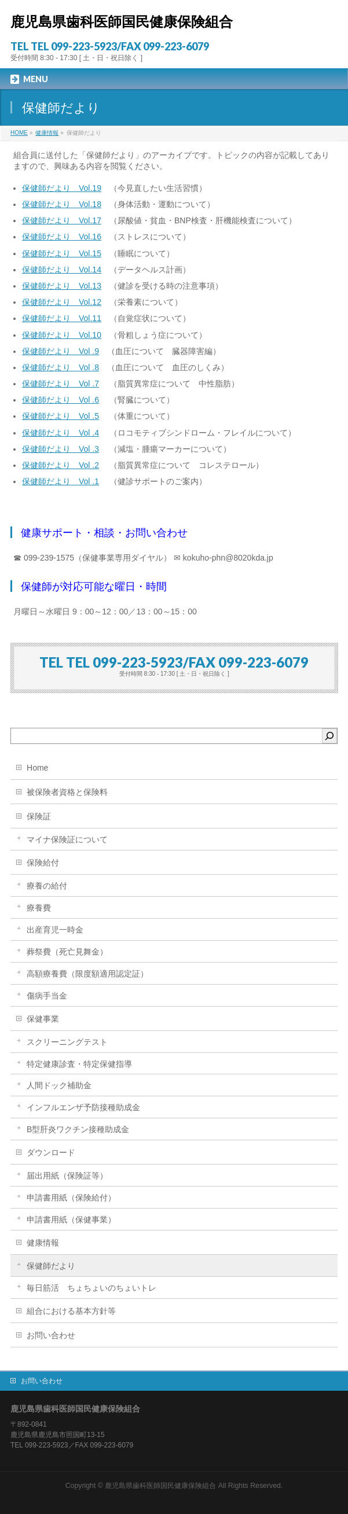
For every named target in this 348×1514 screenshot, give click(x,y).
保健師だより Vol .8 (60, 367)
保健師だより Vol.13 (61, 285)
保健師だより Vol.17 (61, 220)
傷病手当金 (47, 995)
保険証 (39, 816)
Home (37, 767)
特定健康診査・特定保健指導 (79, 1064)
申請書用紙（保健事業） (71, 1219)
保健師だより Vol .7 (60, 383)
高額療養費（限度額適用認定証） (87, 973)
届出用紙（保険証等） (67, 1175)
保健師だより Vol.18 (61, 204)
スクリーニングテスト (67, 1042)
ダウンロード (51, 1152)
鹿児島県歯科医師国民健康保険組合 (121, 22)
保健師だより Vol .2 (60, 465)
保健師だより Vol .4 (60, 432)
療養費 (39, 907)
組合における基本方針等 (71, 1311)
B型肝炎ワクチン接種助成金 (78, 1129)
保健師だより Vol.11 (61, 318)
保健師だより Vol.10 (61, 335)
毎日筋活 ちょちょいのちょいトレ (91, 1287)
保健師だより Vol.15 (61, 253)
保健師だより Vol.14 (61, 269)
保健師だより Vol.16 (61, 236)
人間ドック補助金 (59, 1085)
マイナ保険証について (67, 839)
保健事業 (43, 1018)
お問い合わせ (51, 1335)
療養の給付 (47, 885)
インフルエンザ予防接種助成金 (83, 1107)
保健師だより (51, 1265)
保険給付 (43, 862)
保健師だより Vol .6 (60, 399)
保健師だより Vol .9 (60, 351)
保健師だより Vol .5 (60, 416)
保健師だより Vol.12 (61, 302)
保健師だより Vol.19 (61, 188)
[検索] (329, 735)
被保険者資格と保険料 (67, 792)
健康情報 (43, 1242)
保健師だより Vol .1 (60, 481)
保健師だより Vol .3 (60, 449)
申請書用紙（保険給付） (71, 1197)
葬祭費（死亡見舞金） (67, 951)
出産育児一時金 (55, 929)
